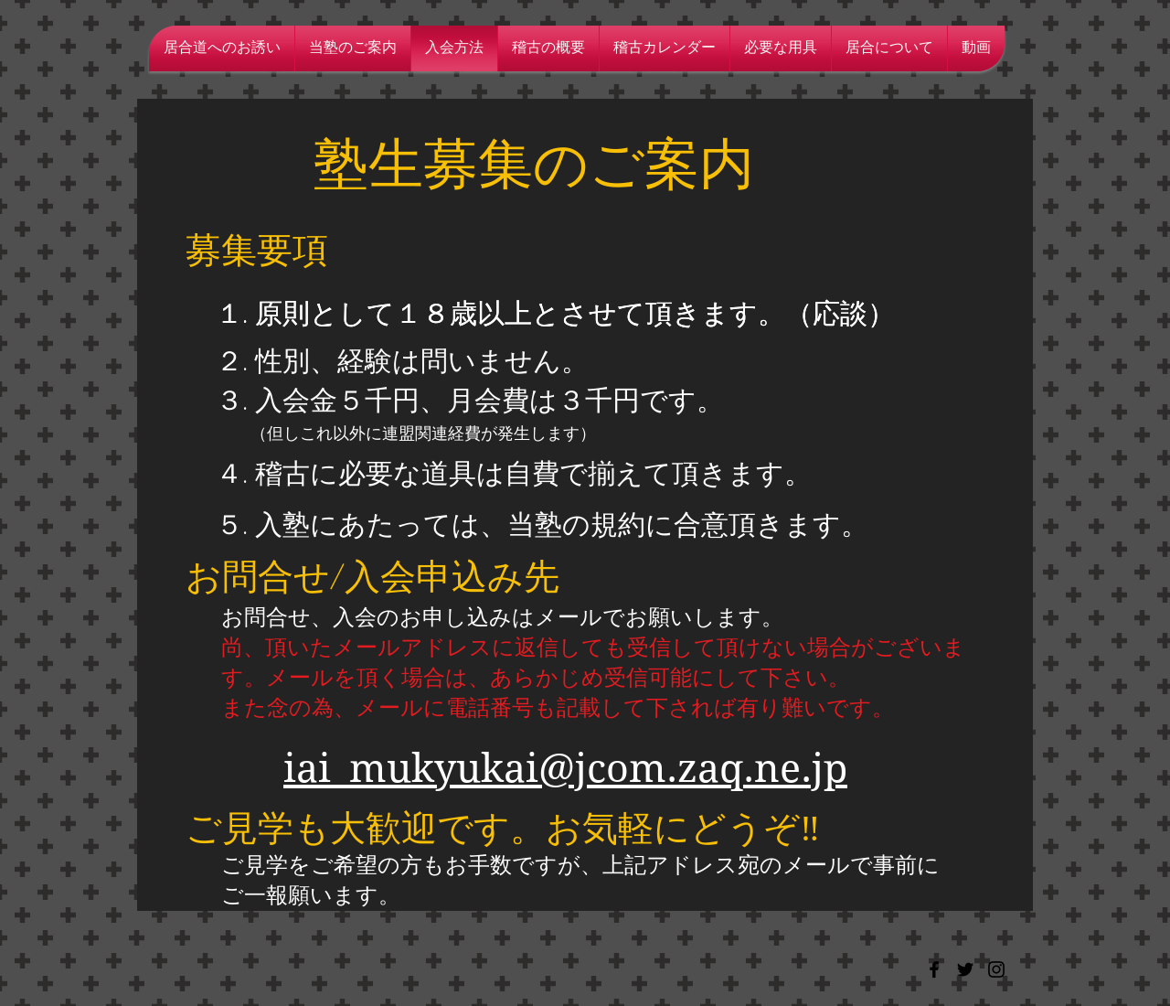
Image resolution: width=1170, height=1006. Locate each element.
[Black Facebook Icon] (934, 969)
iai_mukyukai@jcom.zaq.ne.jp (565, 768)
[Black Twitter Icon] (965, 969)
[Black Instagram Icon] (996, 969)
